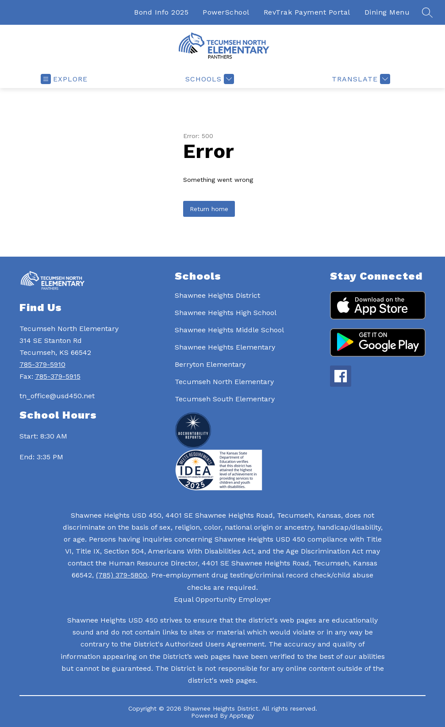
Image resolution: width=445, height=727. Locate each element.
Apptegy (241, 715)
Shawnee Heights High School (225, 312)
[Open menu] (64, 79)
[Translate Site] (360, 79)
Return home (209, 208)
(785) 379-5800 (121, 575)
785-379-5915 (58, 376)
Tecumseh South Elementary (225, 399)
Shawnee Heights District (217, 295)
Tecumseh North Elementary (224, 381)
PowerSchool (226, 12)
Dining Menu (387, 12)
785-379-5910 (42, 364)
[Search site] (427, 12)
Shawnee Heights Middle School (229, 330)
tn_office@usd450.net (57, 396)
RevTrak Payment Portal (307, 12)
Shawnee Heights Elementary (225, 347)
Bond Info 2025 (161, 12)
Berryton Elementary (210, 364)
